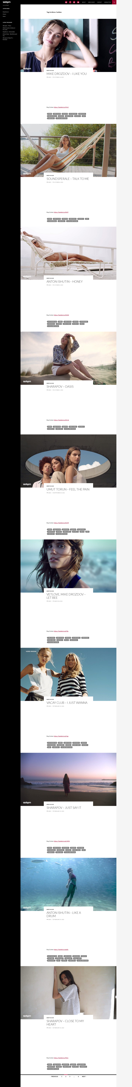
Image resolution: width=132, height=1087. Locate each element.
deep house (57, 113)
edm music (65, 529)
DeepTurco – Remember (9, 31)
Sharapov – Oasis (60, 386)
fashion (65, 113)
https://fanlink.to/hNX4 (61, 315)
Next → (84, 1076)
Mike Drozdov (52, 116)
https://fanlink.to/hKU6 (61, 420)
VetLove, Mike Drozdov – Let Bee (66, 595)
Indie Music (82, 113)
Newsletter (107, 2)
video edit (51, 118)
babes (49, 113)
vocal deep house (62, 118)
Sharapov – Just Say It (64, 807)
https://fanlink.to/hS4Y (61, 212)
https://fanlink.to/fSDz (61, 1058)
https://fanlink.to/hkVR (61, 523)
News (4, 16)
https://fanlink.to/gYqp (61, 736)
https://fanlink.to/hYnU (61, 107)
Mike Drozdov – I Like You (67, 73)
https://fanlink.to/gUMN (62, 841)
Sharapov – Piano (7, 25)
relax (82, 323)
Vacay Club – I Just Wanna (67, 702)
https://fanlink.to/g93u (61, 631)
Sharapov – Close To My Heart (65, 1022)
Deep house (50, 70)
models (61, 116)
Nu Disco (77, 116)
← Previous (54, 1076)
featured (80, 847)
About (84, 2)
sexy (84, 116)
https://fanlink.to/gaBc (61, 949)
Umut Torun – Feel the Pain (68, 489)
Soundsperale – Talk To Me (68, 178)
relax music (74, 640)
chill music (51, 637)
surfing (64, 960)
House (4, 14)
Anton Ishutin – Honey (65, 281)
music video (69, 116)
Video (49, 77)
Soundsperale (52, 221)
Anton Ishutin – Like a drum (64, 914)
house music (73, 113)
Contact (99, 2)
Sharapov (51, 428)
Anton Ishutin (52, 321)
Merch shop (91, 2)
